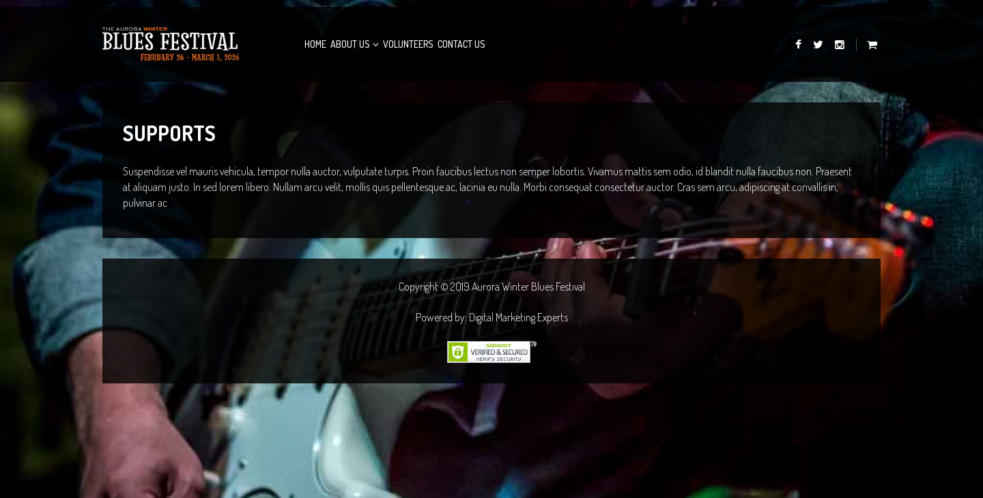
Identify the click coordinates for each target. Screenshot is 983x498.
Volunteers (408, 44)
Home (315, 44)
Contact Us (461, 44)
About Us (350, 44)
